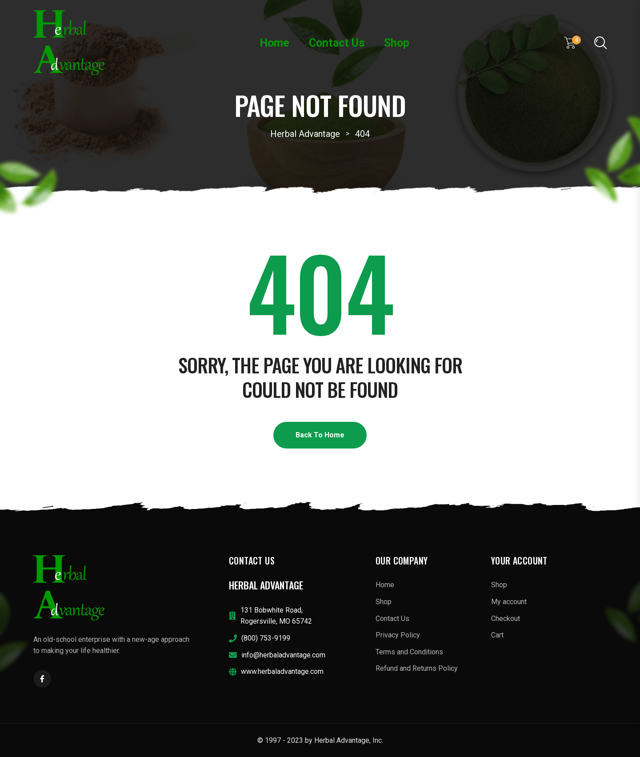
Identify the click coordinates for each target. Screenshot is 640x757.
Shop (396, 42)
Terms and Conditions (409, 652)
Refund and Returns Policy (417, 668)
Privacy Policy (398, 635)
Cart (497, 635)
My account (509, 601)
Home (274, 42)
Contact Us (336, 42)
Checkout (505, 618)
